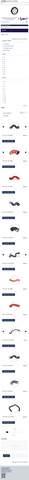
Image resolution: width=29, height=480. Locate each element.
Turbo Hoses (5, 44)
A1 (3, 57)
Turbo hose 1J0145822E (7, 186)
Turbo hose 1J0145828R (7, 288)
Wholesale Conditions (6, 471)
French (9, 1)
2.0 (3, 90)
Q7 (3, 74)
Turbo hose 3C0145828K (7, 161)
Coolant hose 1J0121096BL (8, 340)
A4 (3, 61)
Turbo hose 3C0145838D (7, 237)
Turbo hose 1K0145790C (7, 391)
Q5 (3, 71)
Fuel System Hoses (7, 48)
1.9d (4, 97)
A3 (3, 59)
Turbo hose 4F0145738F (7, 314)
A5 (3, 63)
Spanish (15, 1)
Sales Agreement (5, 469)
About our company (6, 467)
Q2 (3, 67)
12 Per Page (6, 116)
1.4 (3, 84)
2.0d (4, 99)
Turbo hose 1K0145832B (7, 135)
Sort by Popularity (7, 113)
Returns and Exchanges (7, 470)
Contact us (4, 473)
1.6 (3, 86)
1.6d (4, 95)
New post (6, 455)
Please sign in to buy (9, 141)
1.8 (3, 88)
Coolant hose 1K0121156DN (8, 416)
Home (3, 34)
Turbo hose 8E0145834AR (7, 212)
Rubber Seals (6, 50)
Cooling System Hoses (8, 46)
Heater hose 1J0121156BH (8, 263)
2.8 (3, 92)
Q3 (3, 69)
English (3, 1)
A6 (3, 65)
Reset (25, 105)
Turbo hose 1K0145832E (7, 365)
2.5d (4, 101)
